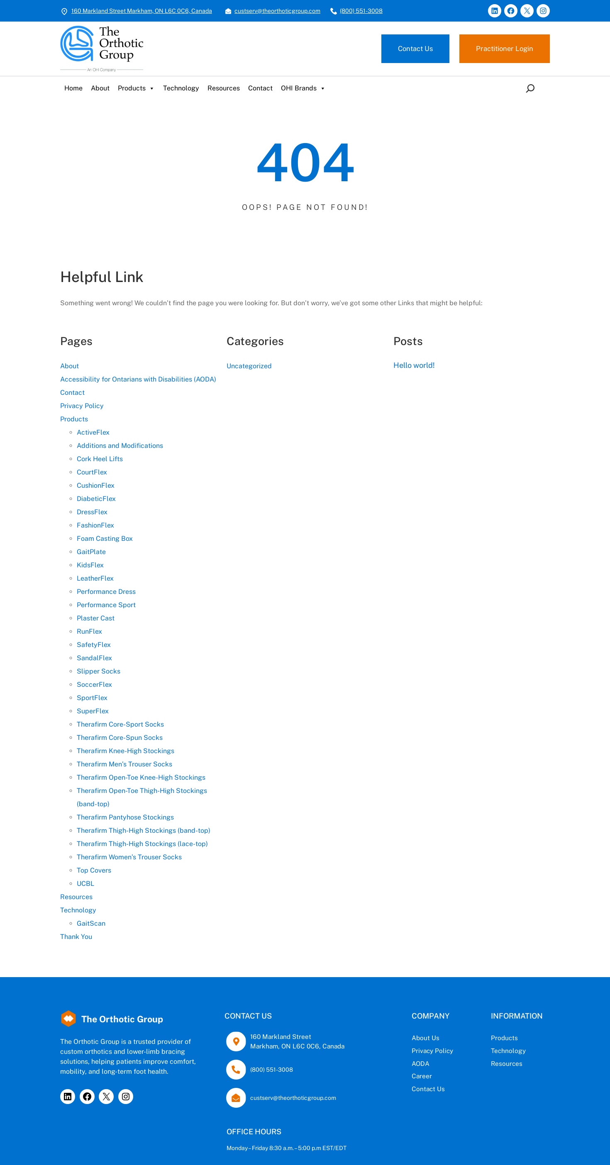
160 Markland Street (260, 1036)
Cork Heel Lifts (100, 459)
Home (73, 88)
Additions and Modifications (120, 446)
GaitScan (91, 923)
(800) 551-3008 (361, 10)
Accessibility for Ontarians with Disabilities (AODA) (138, 379)
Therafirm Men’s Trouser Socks (124, 764)
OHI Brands (303, 88)
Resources (223, 88)
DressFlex (92, 512)
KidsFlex (90, 565)
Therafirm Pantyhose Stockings (125, 817)
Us (395, 1037)
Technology (181, 88)
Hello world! (414, 365)
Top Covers (94, 870)
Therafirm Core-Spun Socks (120, 738)
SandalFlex (94, 658)
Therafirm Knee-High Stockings (125, 751)
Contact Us (412, 48)
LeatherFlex (95, 578)
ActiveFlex (93, 432)
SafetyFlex (94, 645)
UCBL (85, 884)
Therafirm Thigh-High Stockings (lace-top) (142, 844)
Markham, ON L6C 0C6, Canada (277, 1046)
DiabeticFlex (96, 499)
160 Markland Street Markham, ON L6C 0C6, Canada (141, 10)
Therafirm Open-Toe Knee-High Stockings (141, 777)
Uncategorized (249, 366)
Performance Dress (106, 592)
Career (381, 1076)
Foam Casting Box (105, 538)
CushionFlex (96, 485)
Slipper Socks (98, 671)
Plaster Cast (96, 618)
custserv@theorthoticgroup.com (277, 10)
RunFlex (89, 631)
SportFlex (92, 698)
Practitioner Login (503, 48)
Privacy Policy (82, 406)
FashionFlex (95, 525)
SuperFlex (93, 711)
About (100, 88)
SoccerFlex (94, 684)
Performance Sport (106, 605)
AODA (380, 1063)
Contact (260, 88)
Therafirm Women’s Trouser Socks (129, 857)
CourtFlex (92, 472)
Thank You (76, 937)
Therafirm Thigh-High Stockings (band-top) (143, 830)
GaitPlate (91, 552)
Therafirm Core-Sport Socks (120, 724)
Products (136, 88)
